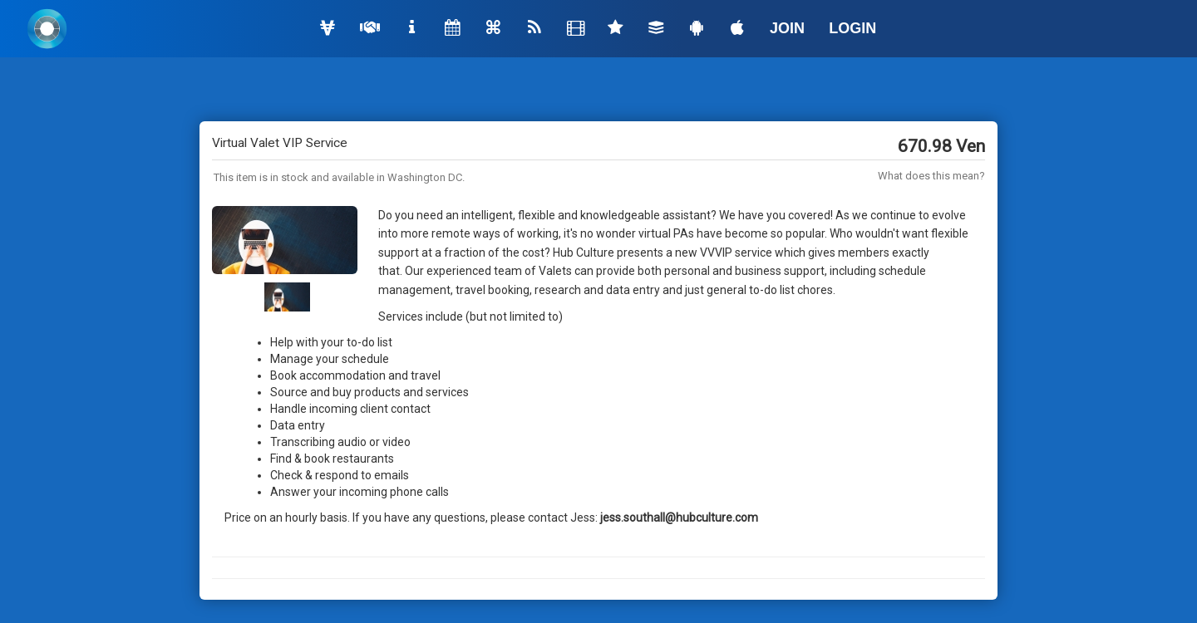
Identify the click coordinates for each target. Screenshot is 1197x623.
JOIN (787, 28)
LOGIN (852, 28)
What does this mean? (931, 175)
